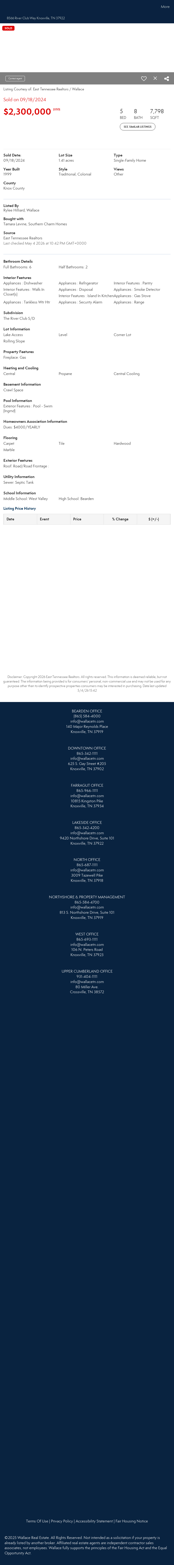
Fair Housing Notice (132, 1521)
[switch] (144, 78)
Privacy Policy (62, 1521)
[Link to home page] (4, 7)
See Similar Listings (138, 126)
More (165, 6)
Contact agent (15, 78)
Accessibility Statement (94, 1521)
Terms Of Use (37, 1521)
